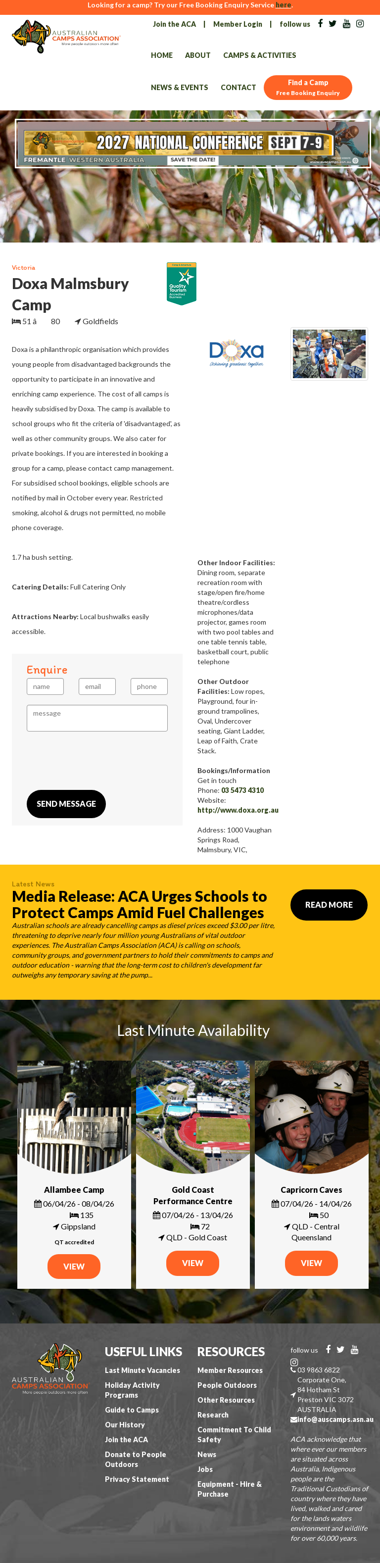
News (206, 1454)
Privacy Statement (137, 1479)
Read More (329, 904)
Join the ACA (174, 24)
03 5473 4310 (242, 790)
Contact (238, 87)
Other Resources (226, 1400)
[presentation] (102, 760)
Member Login (237, 24)
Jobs (205, 1469)
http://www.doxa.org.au (238, 810)
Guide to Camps (132, 1410)
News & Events (179, 87)
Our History (125, 1424)
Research (213, 1415)
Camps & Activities (259, 55)
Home (162, 55)
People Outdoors (227, 1385)
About (198, 55)
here (283, 4)
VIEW (74, 1266)
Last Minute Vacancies (142, 1370)
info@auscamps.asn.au (335, 1419)
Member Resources (230, 1370)
